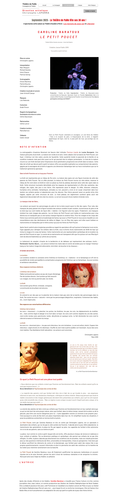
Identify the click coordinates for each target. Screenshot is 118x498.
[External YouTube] (73, 116)
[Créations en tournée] (90, 11)
